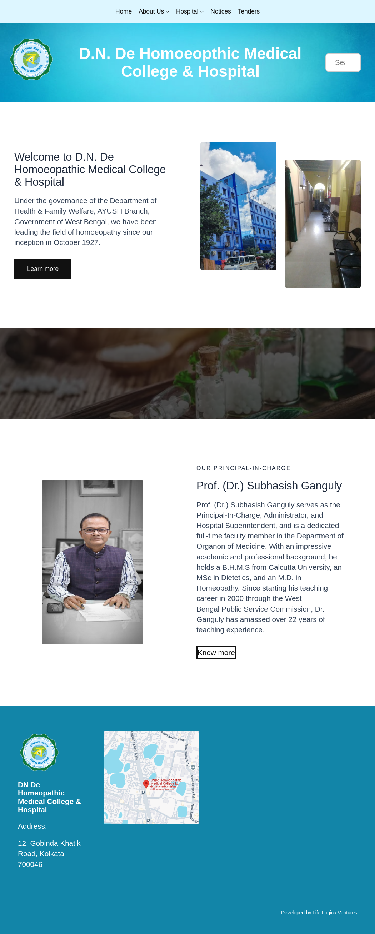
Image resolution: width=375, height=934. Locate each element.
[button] (42, 269)
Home (123, 11)
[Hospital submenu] (202, 11)
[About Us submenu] (167, 11)
